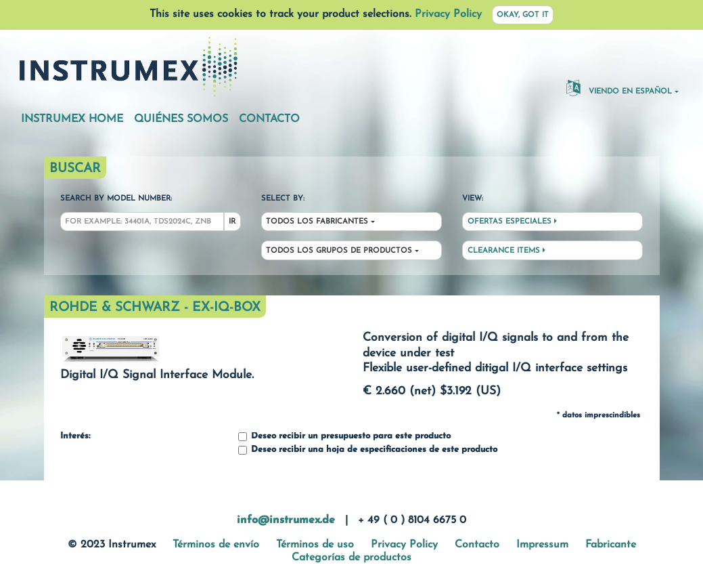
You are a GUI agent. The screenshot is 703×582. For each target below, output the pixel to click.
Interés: (75, 436)
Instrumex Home (72, 119)
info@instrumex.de (286, 520)
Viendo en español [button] (619, 87)
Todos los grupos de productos (339, 251)
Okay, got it (523, 15)
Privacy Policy (448, 14)
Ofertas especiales (512, 221)
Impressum (542, 544)
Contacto (269, 119)
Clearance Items (506, 251)
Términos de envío (216, 544)
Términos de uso (315, 544)
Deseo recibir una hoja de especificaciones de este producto (367, 450)
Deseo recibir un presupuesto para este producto (344, 436)
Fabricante (610, 544)
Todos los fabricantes (317, 222)
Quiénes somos (181, 119)
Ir (232, 222)
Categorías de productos (351, 557)
